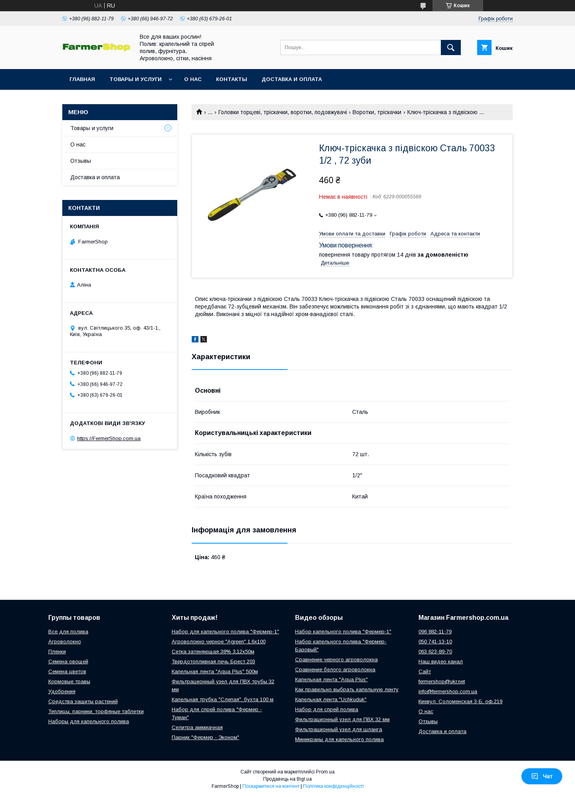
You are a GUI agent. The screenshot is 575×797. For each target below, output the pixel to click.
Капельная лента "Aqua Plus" (331, 679)
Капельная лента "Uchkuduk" (331, 699)
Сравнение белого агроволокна (335, 669)
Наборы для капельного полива (88, 721)
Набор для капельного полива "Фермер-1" (225, 632)
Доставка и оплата (292, 79)
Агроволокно (64, 642)
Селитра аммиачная (197, 727)
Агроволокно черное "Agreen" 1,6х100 (219, 642)
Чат (542, 776)
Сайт (424, 671)
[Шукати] (451, 47)
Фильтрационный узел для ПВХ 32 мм (342, 719)
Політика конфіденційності (333, 786)
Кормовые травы (69, 681)
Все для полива (68, 632)
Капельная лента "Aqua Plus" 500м (215, 671)
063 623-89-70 (435, 652)
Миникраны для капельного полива (339, 739)
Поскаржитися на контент (270, 786)
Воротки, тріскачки (377, 112)
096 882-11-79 (435, 632)
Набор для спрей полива (326, 709)
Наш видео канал (440, 661)
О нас (193, 79)
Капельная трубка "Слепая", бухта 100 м (223, 699)
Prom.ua (325, 772)
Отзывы (80, 161)
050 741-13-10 (435, 642)
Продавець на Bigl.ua (287, 779)
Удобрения (61, 691)
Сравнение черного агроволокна (336, 660)
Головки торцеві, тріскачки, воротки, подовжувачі (282, 112)
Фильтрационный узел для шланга (338, 729)
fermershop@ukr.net (441, 681)
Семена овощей (68, 661)
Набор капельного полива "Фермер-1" (343, 632)
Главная (82, 79)
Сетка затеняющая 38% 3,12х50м (213, 652)
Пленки (57, 652)
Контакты (231, 79)
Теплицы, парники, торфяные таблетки (96, 711)
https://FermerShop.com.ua (109, 438)
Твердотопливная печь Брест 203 (213, 661)
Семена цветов (67, 671)
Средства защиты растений (83, 701)
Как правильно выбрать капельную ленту (347, 689)
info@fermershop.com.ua (447, 691)
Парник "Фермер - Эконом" (205, 737)
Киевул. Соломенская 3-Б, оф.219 (460, 701)
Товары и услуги (135, 79)
